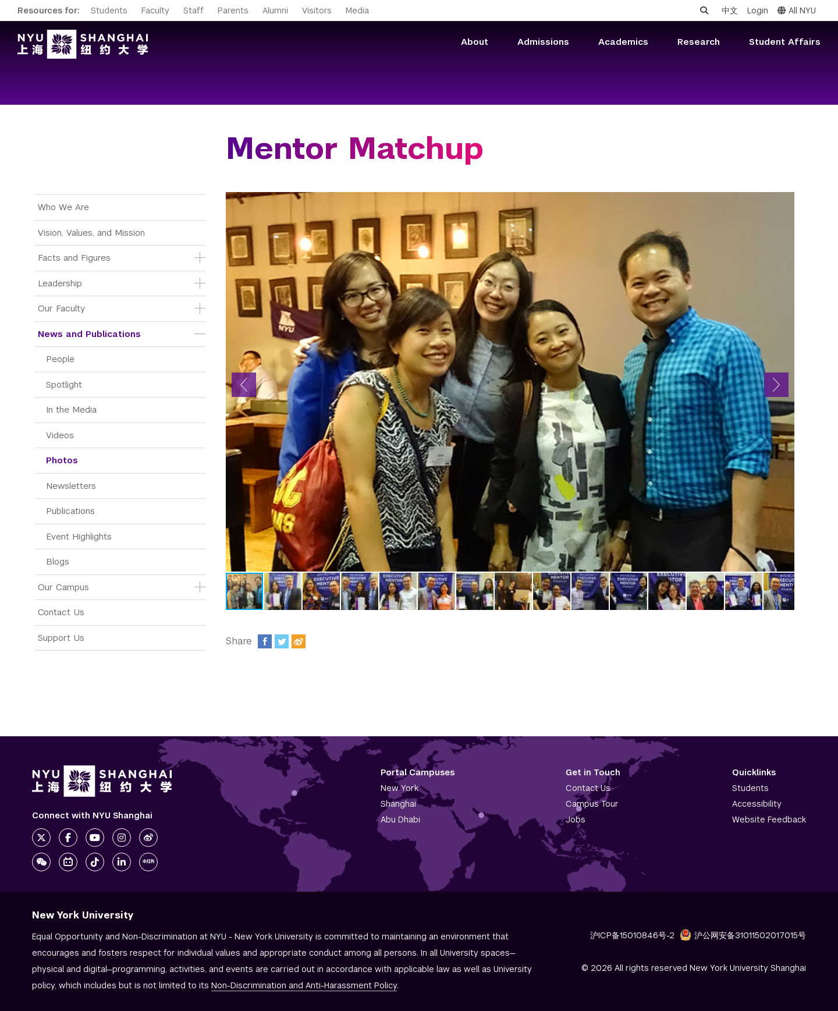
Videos (60, 435)
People (60, 358)
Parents (233, 10)
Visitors (317, 10)
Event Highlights (79, 536)
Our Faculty (61, 308)
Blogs (57, 561)
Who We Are (63, 206)
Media (357, 10)
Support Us (61, 637)
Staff (193, 10)
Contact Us (61, 612)
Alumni (275, 10)
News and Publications (89, 333)
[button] (244, 385)
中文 (730, 10)
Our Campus (63, 587)
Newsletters (71, 485)
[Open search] (704, 10)
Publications (70, 510)
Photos (62, 460)
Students (109, 10)
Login (757, 10)
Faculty (155, 10)
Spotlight (64, 384)
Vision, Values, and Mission (91, 232)
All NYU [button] (796, 10)
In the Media (71, 409)
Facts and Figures (74, 257)
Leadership (60, 283)
